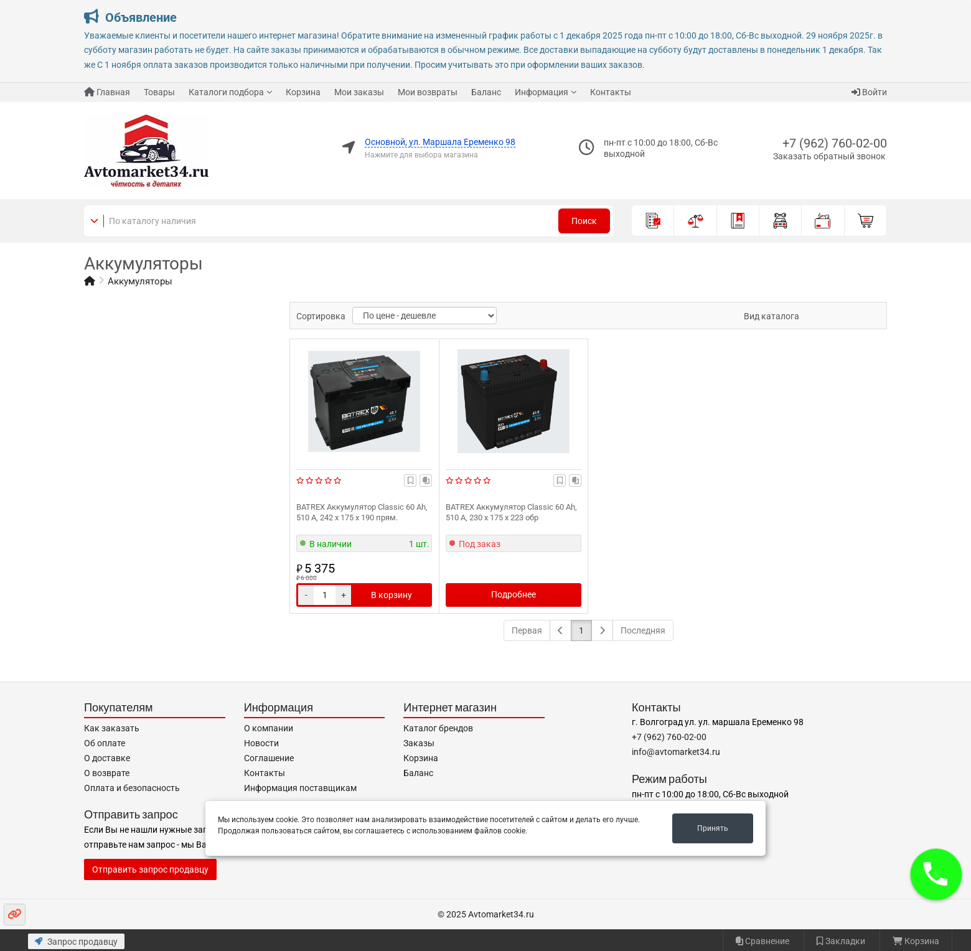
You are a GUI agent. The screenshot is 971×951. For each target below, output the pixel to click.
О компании (268, 728)
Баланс (486, 92)
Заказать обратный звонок (829, 156)
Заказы (418, 743)
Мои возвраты (427, 92)
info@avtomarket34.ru (676, 752)
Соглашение (269, 758)
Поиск (584, 221)
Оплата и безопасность (132, 788)
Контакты (610, 92)
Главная (107, 92)
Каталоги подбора (226, 92)
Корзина (303, 92)
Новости (261, 743)
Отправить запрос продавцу (150, 869)
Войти (869, 92)
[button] (936, 874)
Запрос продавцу (76, 942)
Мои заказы (359, 92)
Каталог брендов (438, 728)
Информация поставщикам (300, 788)
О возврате (106, 773)
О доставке (107, 758)
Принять (712, 828)
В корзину (391, 595)
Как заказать (111, 728)
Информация (541, 92)
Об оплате (104, 743)
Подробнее (513, 594)
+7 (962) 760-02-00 (834, 143)
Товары (159, 92)
